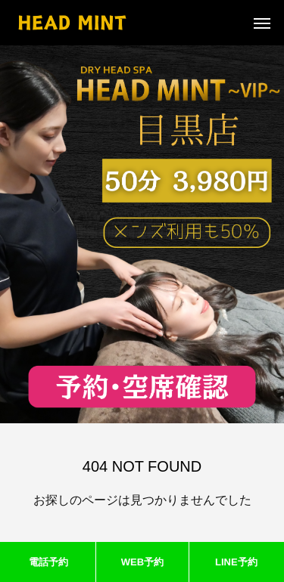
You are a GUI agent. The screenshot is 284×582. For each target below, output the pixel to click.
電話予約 (48, 562)
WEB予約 (142, 562)
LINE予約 (236, 562)
